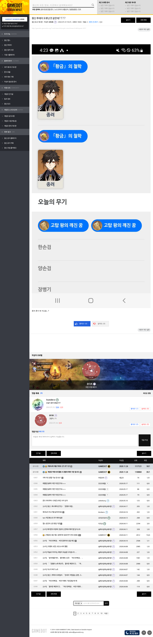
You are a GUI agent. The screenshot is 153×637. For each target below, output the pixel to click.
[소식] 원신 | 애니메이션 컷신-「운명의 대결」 (58, 506)
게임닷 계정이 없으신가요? (10, 23)
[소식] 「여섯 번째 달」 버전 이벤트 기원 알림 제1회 (60, 581)
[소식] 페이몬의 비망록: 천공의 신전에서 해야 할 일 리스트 (61, 529)
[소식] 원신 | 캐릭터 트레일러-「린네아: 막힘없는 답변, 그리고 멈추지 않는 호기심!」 (63, 575)
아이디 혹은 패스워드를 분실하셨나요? (13, 26)
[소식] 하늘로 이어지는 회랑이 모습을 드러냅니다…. (60, 552)
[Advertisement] (91, 36)
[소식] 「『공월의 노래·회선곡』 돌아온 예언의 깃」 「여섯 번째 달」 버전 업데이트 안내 (63, 564)
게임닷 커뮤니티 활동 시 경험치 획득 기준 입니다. (63, 472)
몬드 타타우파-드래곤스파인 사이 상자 (55, 501)
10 (101, 613)
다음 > (106, 613)
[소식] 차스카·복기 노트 (50, 569)
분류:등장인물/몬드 (47, 10)
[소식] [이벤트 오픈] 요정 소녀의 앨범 (55, 546)
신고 (100, 22)
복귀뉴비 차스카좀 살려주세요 (52, 512)
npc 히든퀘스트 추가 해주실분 (52, 518)
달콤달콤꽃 (73, 10)
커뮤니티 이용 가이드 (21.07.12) (59, 466)
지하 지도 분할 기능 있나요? (52, 478)
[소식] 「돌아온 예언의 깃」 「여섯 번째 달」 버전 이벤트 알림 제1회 (63, 587)
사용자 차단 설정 (144, 29)
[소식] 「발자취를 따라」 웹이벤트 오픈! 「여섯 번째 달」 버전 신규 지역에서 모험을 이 (63, 558)
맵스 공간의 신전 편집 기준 (51, 524)
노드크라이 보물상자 (61, 10)
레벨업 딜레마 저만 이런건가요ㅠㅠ (54, 483)
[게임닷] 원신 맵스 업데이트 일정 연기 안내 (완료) (61, 535)
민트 (79, 10)
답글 (57, 407)
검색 (106, 603)
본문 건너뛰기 (93, 22)
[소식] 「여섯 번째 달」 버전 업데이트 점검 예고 (58, 541)
